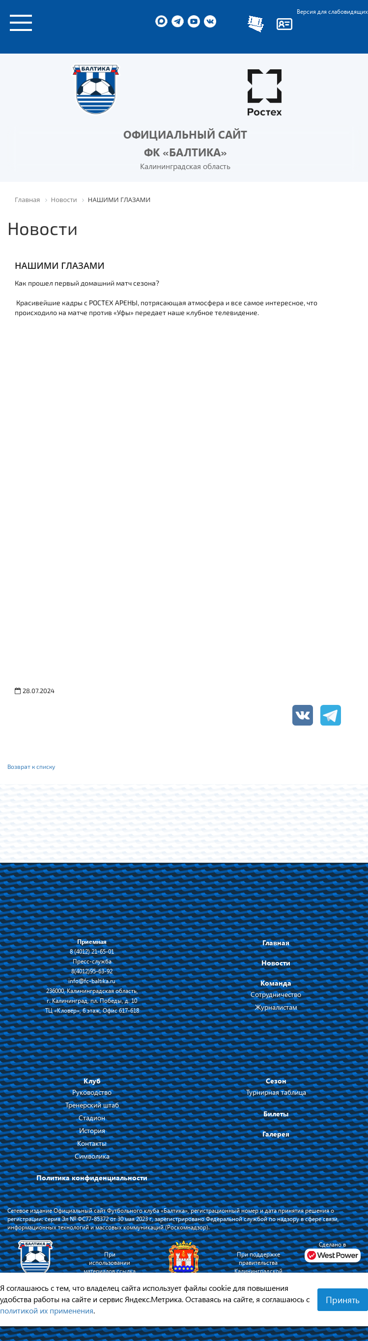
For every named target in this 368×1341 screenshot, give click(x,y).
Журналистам (276, 1007)
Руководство (92, 1092)
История (92, 1130)
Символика (92, 1156)
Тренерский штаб (92, 1104)
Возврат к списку (31, 766)
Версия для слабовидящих (332, 11)
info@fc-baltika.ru (91, 981)
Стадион (92, 1117)
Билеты (275, 1113)
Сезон (276, 1080)
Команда (275, 983)
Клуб (92, 1080)
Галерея (275, 1133)
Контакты (92, 1143)
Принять (343, 1300)
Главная (275, 942)
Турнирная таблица (276, 1092)
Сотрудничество (276, 994)
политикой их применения (46, 1310)
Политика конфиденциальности (91, 1177)
